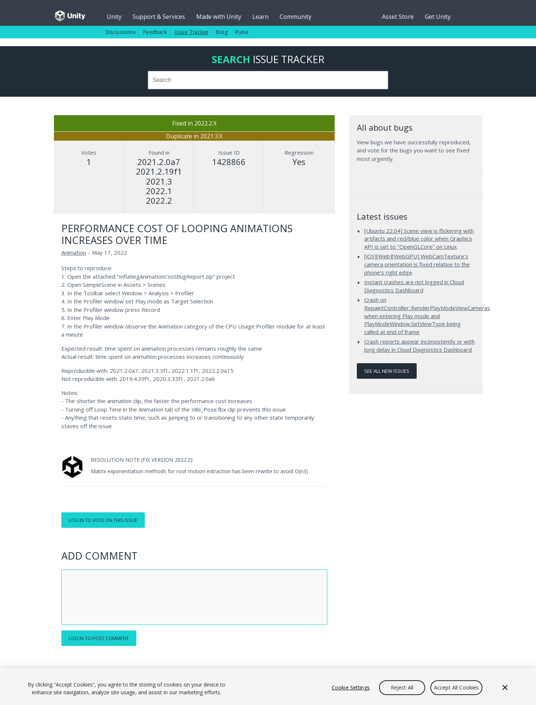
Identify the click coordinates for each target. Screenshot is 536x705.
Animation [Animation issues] (73, 252)
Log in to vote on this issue (103, 520)
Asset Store (398, 17)
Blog (222, 31)
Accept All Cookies (456, 687)
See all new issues (386, 371)
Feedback (155, 31)
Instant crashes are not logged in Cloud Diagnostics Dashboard (414, 286)
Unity (114, 17)
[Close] (505, 688)
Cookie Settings (351, 687)
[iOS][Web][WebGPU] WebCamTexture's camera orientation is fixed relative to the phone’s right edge (417, 264)
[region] (268, 686)
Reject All (402, 687)
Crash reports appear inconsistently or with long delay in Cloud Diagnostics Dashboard (419, 345)
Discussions (121, 31)
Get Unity (438, 17)
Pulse (242, 31)
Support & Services (159, 17)
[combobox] (268, 80)
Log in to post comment (99, 638)
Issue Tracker (191, 31)
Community (295, 17)
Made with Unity (218, 17)
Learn (260, 17)
